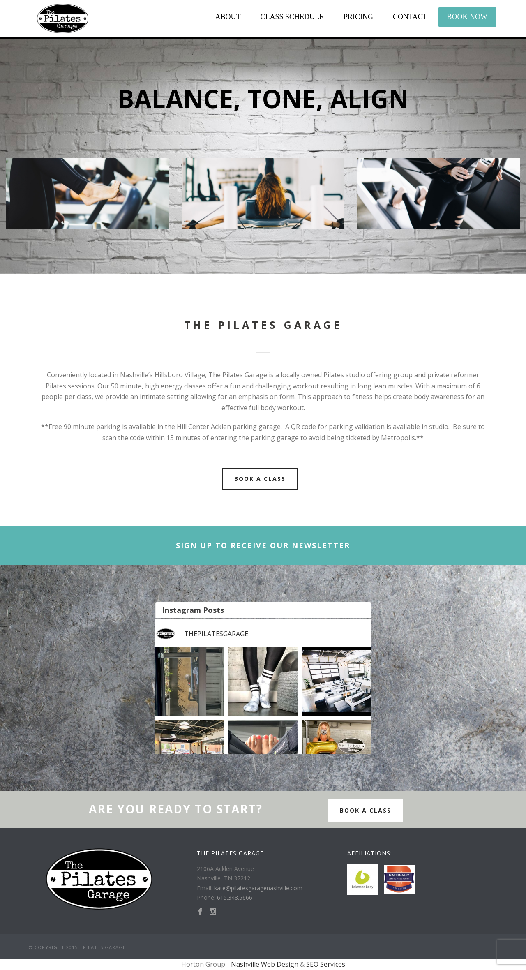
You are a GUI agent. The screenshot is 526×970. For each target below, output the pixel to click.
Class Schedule (292, 17)
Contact (410, 17)
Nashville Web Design (264, 964)
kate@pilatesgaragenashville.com (258, 888)
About (227, 17)
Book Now (467, 17)
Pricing (358, 17)
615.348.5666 (234, 897)
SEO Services (325, 964)
